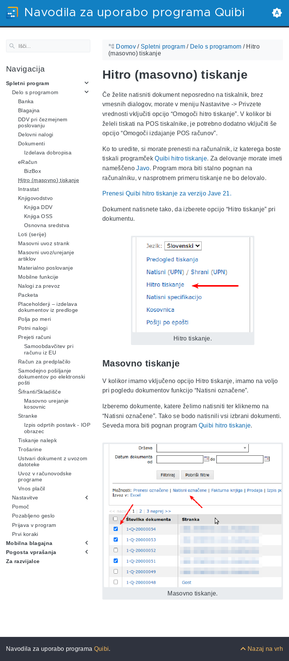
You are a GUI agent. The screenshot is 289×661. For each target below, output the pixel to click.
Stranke (27, 416)
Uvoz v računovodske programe (44, 476)
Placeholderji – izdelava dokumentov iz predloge (48, 307)
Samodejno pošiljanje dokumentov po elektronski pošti (51, 377)
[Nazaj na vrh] (261, 649)
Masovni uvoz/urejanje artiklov (46, 255)
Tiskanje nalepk (37, 440)
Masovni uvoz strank (43, 243)
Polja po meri (34, 319)
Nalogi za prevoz (39, 286)
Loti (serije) (32, 234)
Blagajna (29, 110)
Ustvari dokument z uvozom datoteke (52, 461)
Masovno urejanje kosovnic (46, 404)
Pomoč (20, 507)
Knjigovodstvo (35, 198)
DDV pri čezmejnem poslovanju (43, 122)
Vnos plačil (31, 488)
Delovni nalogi (35, 134)
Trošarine (30, 449)
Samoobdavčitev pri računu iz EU (48, 349)
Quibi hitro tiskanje (181, 158)
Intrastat (28, 189)
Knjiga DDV (38, 207)
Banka (26, 101)
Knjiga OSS (38, 216)
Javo (142, 168)
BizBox (32, 171)
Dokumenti (31, 143)
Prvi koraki (25, 534)
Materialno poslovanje (45, 267)
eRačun (27, 162)
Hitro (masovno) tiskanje (48, 180)
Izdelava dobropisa (47, 153)
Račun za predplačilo (44, 361)
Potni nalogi (32, 328)
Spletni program (27, 83)
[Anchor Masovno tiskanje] (185, 363)
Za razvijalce (23, 561)
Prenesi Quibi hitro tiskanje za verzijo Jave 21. (166, 193)
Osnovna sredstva (46, 225)
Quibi (101, 649)
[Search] (48, 46)
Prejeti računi (34, 337)
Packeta (28, 295)
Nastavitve (25, 498)
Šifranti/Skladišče (39, 392)
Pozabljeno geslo (33, 516)
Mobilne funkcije (38, 277)
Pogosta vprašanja (31, 552)
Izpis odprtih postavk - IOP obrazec (57, 428)
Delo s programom (35, 92)
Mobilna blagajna (29, 543)
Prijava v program (34, 525)
